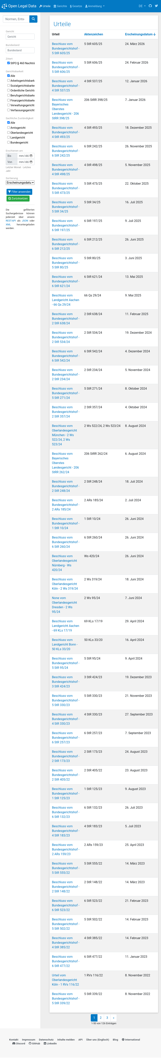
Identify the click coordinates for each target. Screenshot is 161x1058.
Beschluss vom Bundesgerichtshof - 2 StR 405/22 (65, 774)
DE (141, 6)
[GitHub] (150, 6)
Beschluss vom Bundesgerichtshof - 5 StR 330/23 (65, 700)
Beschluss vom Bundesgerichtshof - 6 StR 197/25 (65, 225)
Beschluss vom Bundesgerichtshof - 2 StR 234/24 (65, 374)
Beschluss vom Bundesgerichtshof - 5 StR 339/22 (65, 998)
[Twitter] (156, 6)
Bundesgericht (17, 142)
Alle (11, 76)
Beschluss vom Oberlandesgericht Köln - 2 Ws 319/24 (65, 583)
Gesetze (76, 6)
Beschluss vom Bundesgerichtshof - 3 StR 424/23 (65, 681)
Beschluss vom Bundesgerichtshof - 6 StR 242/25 (65, 150)
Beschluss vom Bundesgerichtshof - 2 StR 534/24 (65, 337)
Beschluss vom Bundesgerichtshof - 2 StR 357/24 (65, 411)
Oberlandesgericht (20, 132)
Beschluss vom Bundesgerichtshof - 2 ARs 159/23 (65, 849)
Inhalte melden (66, 1039)
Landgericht (16, 137)
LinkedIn (50, 1043)
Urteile (44, 6)
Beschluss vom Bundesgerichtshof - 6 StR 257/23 (65, 737)
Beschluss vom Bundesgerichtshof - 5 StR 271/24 (65, 393)
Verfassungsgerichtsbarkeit (21, 110)
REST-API (11, 220)
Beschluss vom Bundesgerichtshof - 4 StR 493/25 (65, 132)
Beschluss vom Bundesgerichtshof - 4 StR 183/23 (65, 830)
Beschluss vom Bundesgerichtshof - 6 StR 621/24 (65, 281)
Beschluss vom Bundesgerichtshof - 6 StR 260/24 (65, 541)
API (80, 1039)
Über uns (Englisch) (97, 1039)
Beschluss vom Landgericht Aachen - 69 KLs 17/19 (65, 625)
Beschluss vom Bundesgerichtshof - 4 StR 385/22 (65, 942)
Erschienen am (14, 150)
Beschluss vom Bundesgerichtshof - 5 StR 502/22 (65, 923)
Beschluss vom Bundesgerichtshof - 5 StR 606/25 (65, 67)
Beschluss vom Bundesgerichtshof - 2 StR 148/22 (65, 886)
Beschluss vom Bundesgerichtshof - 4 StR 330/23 (65, 718)
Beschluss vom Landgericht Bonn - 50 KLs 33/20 (65, 644)
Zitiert (9, 58)
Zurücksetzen (18, 198)
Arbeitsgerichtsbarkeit (21, 80)
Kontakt (13, 1039)
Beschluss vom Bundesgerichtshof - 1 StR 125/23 (65, 793)
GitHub (34, 1043)
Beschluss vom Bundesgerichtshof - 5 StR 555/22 (65, 867)
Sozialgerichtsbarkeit (21, 85)
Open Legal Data (19, 6)
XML (8, 224)
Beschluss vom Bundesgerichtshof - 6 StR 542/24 (65, 355)
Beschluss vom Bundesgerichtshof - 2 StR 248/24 (65, 486)
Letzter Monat (13, 167)
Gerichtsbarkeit (14, 71)
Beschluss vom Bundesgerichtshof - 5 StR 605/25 (65, 48)
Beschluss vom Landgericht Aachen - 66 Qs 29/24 (65, 299)
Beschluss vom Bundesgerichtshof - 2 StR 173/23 (65, 756)
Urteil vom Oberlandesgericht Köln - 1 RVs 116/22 (65, 979)
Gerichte (60, 6)
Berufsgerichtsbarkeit (21, 95)
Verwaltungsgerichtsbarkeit (21, 105)
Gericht (10, 31)
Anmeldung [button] (93, 6)
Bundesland (12, 44)
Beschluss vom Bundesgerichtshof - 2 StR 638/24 (65, 318)
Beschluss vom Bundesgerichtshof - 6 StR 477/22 (65, 961)
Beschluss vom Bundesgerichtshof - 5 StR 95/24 (65, 662)
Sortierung (12, 178)
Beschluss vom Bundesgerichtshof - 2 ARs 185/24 (65, 504)
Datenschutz (46, 1039)
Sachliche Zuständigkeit (19, 118)
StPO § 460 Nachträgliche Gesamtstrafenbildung (21, 63)
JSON (25, 220)
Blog (115, 1039)
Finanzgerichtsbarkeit (21, 100)
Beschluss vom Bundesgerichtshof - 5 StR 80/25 (65, 262)
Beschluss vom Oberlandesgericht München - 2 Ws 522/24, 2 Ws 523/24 (64, 435)
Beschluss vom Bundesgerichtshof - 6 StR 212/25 (65, 243)
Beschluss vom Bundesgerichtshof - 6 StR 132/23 (65, 812)
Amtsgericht (16, 127)
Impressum (28, 1039)
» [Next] (113, 1018)
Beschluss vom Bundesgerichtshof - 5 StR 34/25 (65, 206)
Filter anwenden (19, 191)
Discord (18, 1043)
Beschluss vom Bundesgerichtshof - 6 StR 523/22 (65, 905)
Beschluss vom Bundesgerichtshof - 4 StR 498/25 (65, 169)
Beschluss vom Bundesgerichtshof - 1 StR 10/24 (65, 523)
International (131, 1039)
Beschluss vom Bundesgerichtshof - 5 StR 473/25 (65, 188)
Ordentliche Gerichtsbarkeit (21, 90)
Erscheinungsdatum (140, 34)
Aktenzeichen (93, 34)
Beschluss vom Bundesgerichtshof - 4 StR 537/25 (65, 85)
